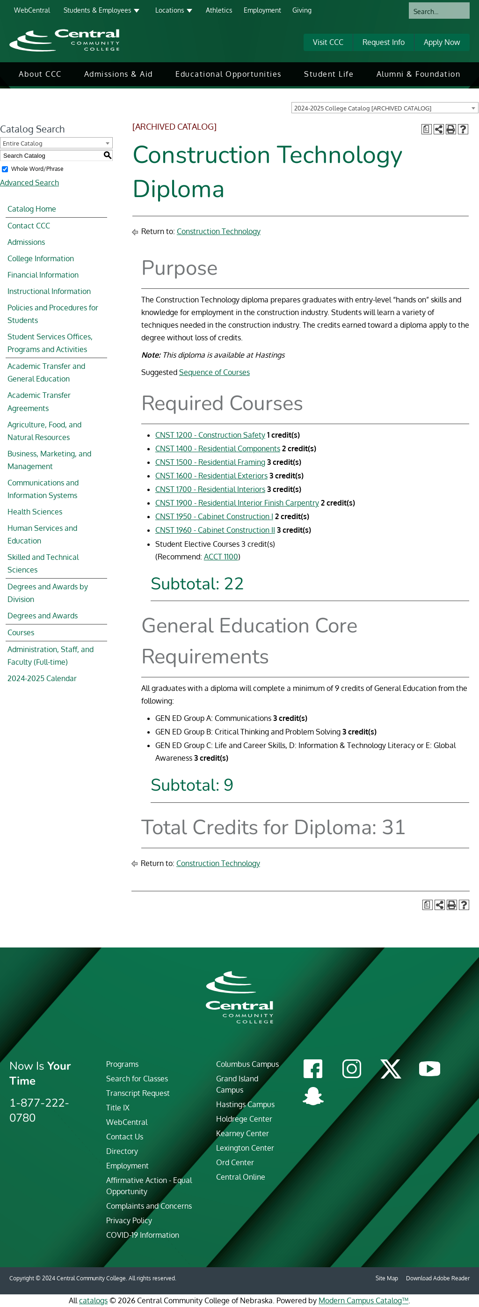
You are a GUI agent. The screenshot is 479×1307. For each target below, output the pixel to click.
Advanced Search (29, 182)
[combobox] (385, 107)
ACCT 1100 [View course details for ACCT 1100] (221, 556)
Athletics (219, 10)
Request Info (384, 42)
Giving (302, 10)
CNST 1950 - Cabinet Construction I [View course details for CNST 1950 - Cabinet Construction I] (214, 516)
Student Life (329, 74)
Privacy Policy (129, 1220)
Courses (20, 632)
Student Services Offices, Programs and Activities (50, 343)
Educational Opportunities (228, 74)
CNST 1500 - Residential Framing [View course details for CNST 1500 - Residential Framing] (210, 462)
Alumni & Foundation (419, 74)
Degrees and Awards (42, 615)
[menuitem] (40, 74)
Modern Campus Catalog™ (363, 1300)
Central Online (240, 1177)
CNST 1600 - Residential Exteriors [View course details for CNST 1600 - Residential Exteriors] (211, 475)
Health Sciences (34, 511)
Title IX (118, 1107)
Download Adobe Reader (438, 1278)
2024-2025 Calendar (42, 678)
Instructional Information (49, 291)
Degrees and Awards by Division (47, 593)
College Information (40, 258)
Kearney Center (242, 1133)
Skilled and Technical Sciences (43, 563)
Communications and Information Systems (43, 489)
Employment (262, 10)
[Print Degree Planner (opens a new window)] (426, 129)
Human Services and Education (42, 534)
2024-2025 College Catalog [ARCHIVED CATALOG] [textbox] (362, 108)
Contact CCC (28, 225)
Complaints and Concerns (149, 1206)
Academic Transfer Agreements (39, 401)
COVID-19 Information (142, 1235)
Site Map (387, 1278)
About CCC (40, 74)
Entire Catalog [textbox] (23, 143)
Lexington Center (245, 1148)
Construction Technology (219, 231)
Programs (122, 1064)
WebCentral (32, 10)
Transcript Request (138, 1093)
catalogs (93, 1300)
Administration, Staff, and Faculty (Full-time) (50, 656)
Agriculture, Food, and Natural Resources (44, 431)
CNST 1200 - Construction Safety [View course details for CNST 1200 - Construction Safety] (210, 435)
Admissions (26, 242)
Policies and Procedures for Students (52, 314)
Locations (169, 10)
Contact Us (124, 1136)
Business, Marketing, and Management (49, 460)
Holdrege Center (244, 1118)
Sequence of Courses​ (214, 372)
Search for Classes (137, 1078)
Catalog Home (31, 208)
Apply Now (442, 42)
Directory (122, 1151)
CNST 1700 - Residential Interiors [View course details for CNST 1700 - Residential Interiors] (210, 489)
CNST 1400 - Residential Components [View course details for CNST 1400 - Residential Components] (217, 448)
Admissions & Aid (118, 74)
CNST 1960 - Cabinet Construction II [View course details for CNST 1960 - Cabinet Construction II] (215, 530)
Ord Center (235, 1162)
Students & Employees (97, 10)
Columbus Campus (247, 1064)
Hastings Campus (245, 1104)
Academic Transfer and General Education (46, 372)
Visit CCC (328, 42)
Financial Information (43, 274)
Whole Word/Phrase (37, 168)
